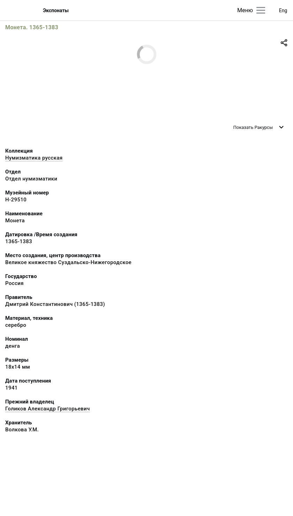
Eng (283, 10)
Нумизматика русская (34, 158)
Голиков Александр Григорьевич (47, 409)
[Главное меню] (261, 10)
